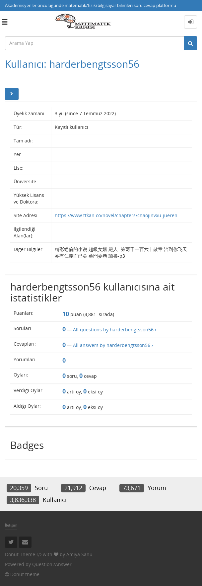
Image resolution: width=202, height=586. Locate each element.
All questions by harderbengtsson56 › (114, 329)
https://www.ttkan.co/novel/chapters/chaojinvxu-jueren (116, 215)
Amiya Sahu (79, 554)
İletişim (11, 525)
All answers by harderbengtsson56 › (113, 345)
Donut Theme (20, 554)
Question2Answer (52, 564)
